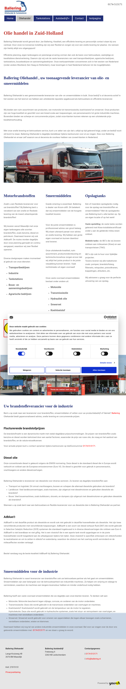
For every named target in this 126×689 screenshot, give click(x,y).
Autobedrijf (62, 18)
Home (10, 18)
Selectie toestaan (63, 370)
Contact (79, 18)
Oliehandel (25, 18)
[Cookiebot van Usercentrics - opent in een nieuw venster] (106, 317)
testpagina (95, 18)
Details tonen (106, 363)
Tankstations (43, 18)
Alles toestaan (99, 370)
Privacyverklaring (13, 672)
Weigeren (27, 370)
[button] (63, 389)
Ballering (116, 413)
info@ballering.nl (93, 659)
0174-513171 (115, 4)
